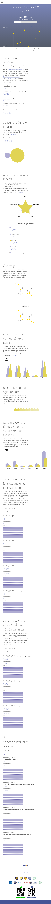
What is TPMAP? (26, 871)
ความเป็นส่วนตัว (26, 873)
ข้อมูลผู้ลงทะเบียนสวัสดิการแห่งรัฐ (11, 77)
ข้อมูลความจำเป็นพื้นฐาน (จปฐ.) (16, 69)
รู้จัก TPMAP (26, 872)
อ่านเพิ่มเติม (8, 79)
